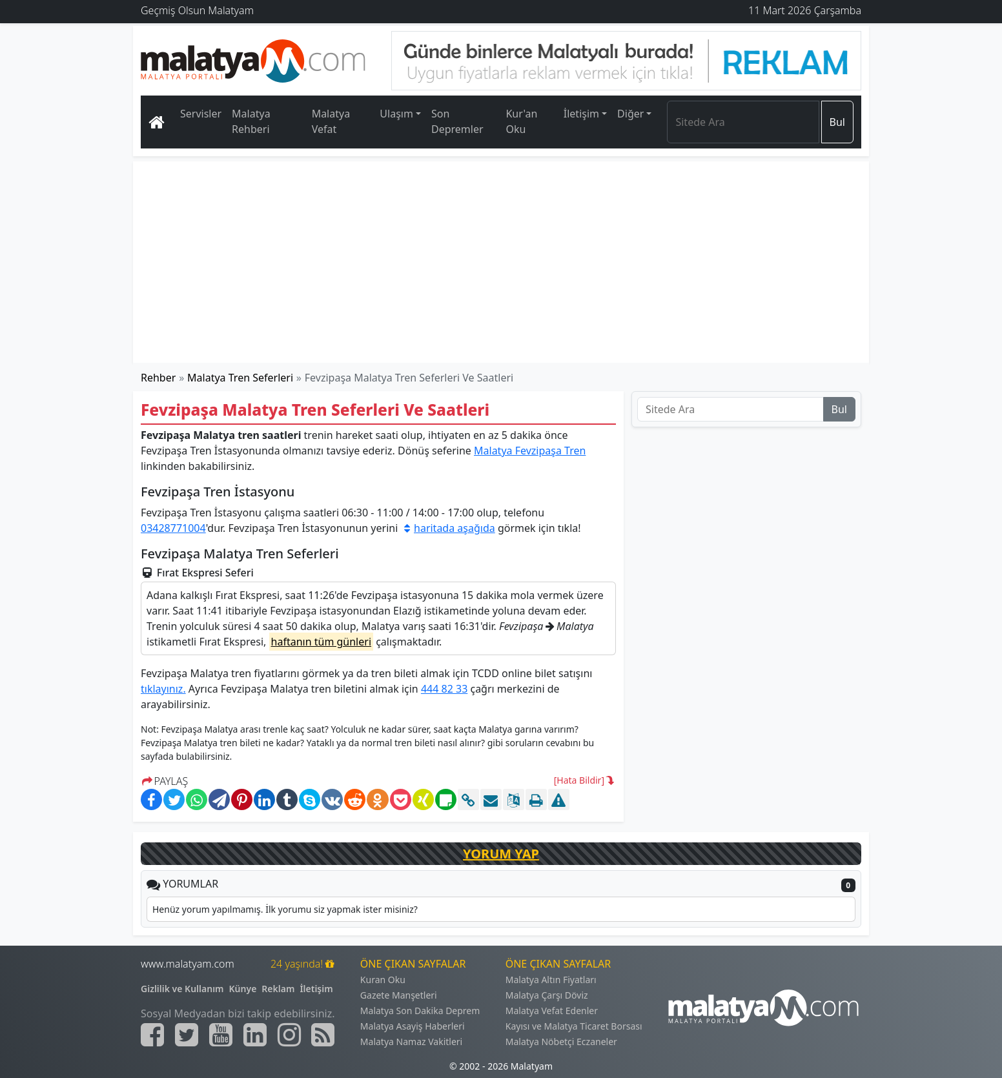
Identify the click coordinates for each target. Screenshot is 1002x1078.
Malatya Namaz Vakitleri (411, 1041)
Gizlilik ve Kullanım (182, 988)
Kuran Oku (382, 979)
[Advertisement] (501, 262)
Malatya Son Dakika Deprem (420, 1010)
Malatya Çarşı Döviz (547, 995)
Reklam (277, 988)
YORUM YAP (501, 853)
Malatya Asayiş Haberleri (412, 1026)
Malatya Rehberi (251, 121)
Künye (243, 988)
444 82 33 (444, 689)
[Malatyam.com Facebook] (152, 1034)
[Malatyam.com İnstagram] (289, 1034)
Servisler (200, 114)
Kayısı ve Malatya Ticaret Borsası (574, 1026)
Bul (837, 122)
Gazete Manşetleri (398, 995)
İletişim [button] (581, 114)
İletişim (316, 988)
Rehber (158, 378)
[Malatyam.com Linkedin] (255, 1034)
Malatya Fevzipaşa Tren (530, 450)
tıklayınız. (163, 689)
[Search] (743, 122)
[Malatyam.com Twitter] (186, 1034)
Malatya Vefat (331, 121)
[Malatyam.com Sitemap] (322, 1034)
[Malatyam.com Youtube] (220, 1034)
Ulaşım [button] (396, 114)
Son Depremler (457, 121)
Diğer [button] (630, 114)
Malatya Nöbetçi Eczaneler (561, 1041)
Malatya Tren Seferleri (240, 378)
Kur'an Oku (521, 121)
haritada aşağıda (447, 528)
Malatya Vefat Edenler (552, 1010)
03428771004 (173, 528)
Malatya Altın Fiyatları (551, 979)
